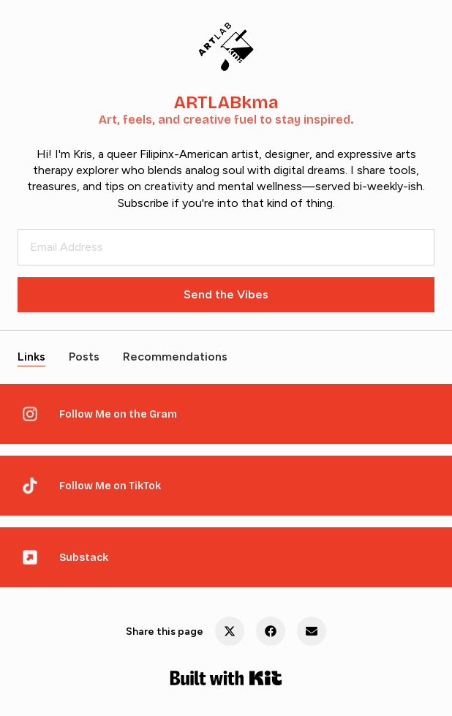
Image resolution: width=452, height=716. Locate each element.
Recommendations (175, 356)
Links (31, 356)
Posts (84, 356)
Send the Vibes (226, 294)
